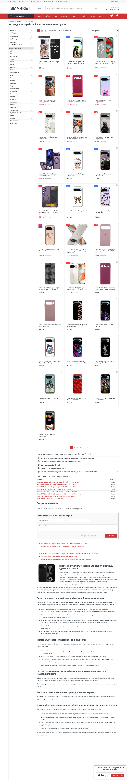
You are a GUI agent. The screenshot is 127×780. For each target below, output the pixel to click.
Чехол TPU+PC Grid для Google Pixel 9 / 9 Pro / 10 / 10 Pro (55, 489)
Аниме (21, 59)
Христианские (21, 121)
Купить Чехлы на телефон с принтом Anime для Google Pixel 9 (56, 496)
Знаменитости (21, 72)
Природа (21, 96)
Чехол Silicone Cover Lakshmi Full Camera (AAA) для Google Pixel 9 (57, 491)
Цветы (21, 115)
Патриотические (21, 88)
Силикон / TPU (17, 45)
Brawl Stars (21, 123)
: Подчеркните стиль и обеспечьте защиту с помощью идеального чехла (64, 543)
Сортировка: (95, 31)
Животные (21, 70)
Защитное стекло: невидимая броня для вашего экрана (59, 556)
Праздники (21, 91)
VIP (21, 53)
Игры (21, 75)
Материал (21, 42)
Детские (21, 67)
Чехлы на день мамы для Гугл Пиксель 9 (50, 499)
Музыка (21, 118)
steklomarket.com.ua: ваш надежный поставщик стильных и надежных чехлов (66, 559)
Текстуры (21, 107)
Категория (21, 30)
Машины (21, 83)
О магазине (12, 1)
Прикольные (21, 94)
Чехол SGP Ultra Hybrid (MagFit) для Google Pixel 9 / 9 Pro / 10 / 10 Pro (59, 482)
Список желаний (48, 1)
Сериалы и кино (21, 102)
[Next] (87, 447)
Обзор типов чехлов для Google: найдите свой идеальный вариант (62, 546)
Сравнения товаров (61, 1)
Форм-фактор (21, 36)
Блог (27, 1)
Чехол (14, 33)
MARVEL (21, 80)
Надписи (21, 86)
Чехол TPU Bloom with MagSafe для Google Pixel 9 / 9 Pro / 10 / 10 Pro (59, 494)
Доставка (20, 1)
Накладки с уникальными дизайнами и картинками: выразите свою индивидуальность (69, 553)
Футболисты (21, 110)
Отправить (111, 536)
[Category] (41, 8)
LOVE (21, 51)
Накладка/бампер (18, 39)
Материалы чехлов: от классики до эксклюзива (56, 550)
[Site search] (70, 8)
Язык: (114, 1)
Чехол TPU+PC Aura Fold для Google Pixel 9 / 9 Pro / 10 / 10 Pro (57, 487)
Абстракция (21, 56)
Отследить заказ (35, 1)
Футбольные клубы (21, 113)
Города (21, 64)
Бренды (21, 62)
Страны (21, 104)
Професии (21, 99)
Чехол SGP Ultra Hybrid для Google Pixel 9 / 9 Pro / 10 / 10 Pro (56, 484)
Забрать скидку (117, 775)
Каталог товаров (21, 16)
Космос (21, 78)
